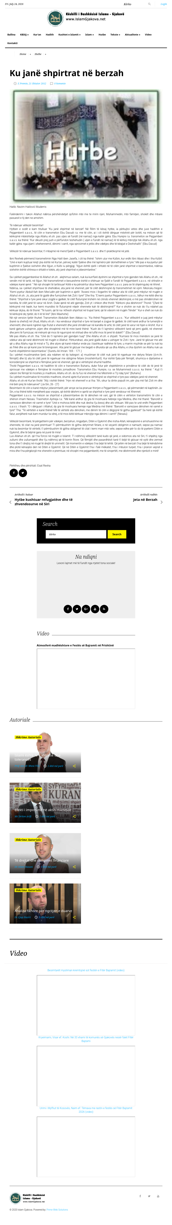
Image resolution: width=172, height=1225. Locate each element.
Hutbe (102, 34)
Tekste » (115, 34)
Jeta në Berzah (145, 499)
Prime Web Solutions (57, 1209)
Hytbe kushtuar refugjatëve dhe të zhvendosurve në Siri (44, 501)
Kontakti (12, 43)
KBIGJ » (24, 34)
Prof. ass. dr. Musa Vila (27, 765)
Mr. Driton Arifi (23, 816)
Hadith (50, 34)
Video (148, 34)
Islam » (89, 34)
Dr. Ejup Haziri (23, 917)
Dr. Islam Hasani (24, 866)
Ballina (11, 34)
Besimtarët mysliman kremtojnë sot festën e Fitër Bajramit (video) (86, 970)
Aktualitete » (132, 34)
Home (23, 54)
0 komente (60, 83)
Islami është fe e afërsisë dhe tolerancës (37, 757)
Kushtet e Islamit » (69, 34)
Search (117, 534)
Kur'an (37, 34)
